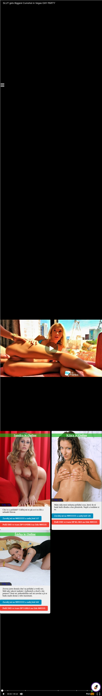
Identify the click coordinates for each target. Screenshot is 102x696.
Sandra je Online (25, 435)
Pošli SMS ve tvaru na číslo (25, 525)
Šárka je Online (25, 534)
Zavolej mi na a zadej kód (21, 518)
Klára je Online (76, 435)
